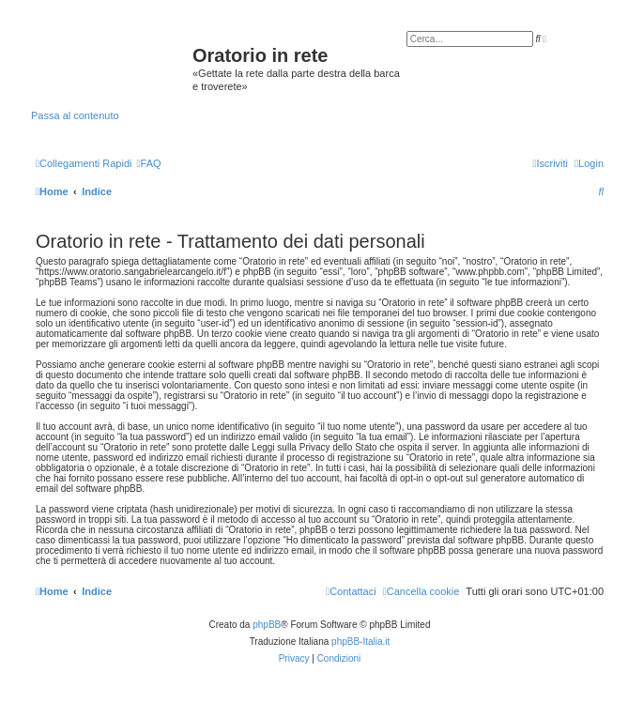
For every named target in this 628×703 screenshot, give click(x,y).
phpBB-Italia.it (360, 641)
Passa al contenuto (75, 115)
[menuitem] (148, 163)
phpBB (267, 624)
